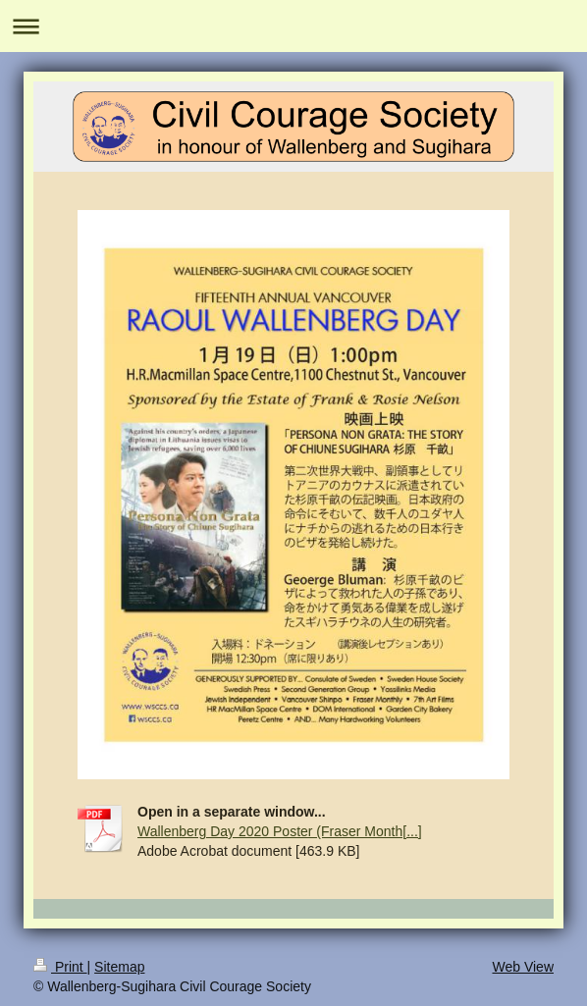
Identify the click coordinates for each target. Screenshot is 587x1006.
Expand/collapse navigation (293, 26)
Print (60, 967)
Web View (523, 967)
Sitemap (119, 967)
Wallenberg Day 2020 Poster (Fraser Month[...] (279, 831)
